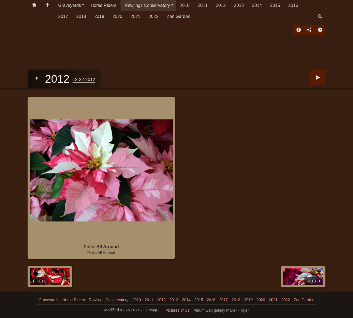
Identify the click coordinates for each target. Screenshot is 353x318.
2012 (221, 5)
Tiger (244, 310)
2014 (257, 5)
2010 (185, 5)
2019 (99, 16)
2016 (293, 5)
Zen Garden (178, 16)
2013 (239, 5)
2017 (63, 16)
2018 (81, 16)
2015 (275, 5)
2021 (135, 16)
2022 (154, 16)
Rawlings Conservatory (147, 5)
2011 (203, 5)
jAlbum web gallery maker (215, 310)
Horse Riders (103, 5)
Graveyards (69, 5)
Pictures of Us (177, 310)
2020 (117, 16)
